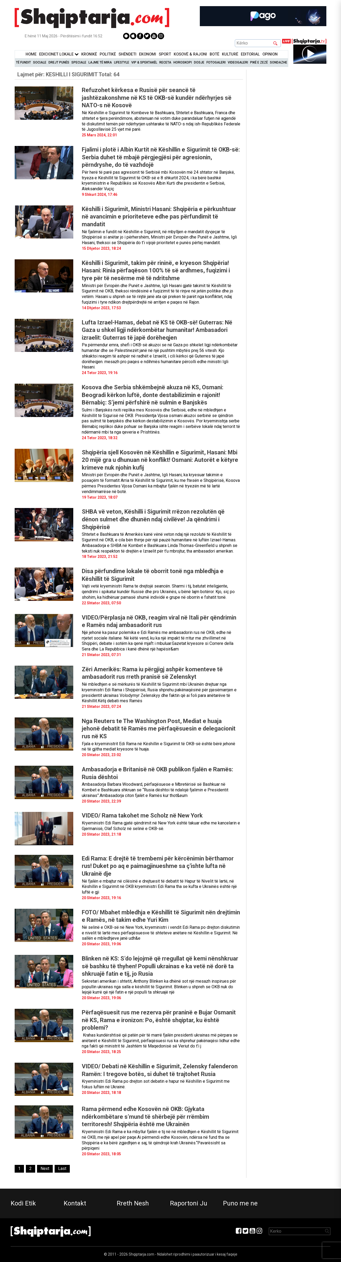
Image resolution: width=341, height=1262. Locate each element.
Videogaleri (238, 62)
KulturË (230, 54)
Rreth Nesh (133, 1203)
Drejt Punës (58, 62)
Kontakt (75, 1203)
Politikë (108, 54)
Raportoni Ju (188, 1203)
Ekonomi (147, 54)
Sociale (39, 62)
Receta (165, 62)
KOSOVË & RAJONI (190, 54)
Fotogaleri (216, 62)
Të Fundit (23, 62)
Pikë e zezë (259, 62)
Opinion (270, 54)
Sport (165, 54)
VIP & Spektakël (144, 62)
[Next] (45, 1169)
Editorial (250, 54)
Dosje (199, 62)
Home (31, 54)
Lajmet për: (68, 74)
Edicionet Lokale (59, 54)
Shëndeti (127, 54)
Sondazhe (278, 62)
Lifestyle (121, 62)
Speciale (78, 62)
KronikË (89, 54)
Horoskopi (182, 62)
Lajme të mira (100, 62)
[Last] (62, 1169)
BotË (214, 54)
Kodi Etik (23, 1203)
